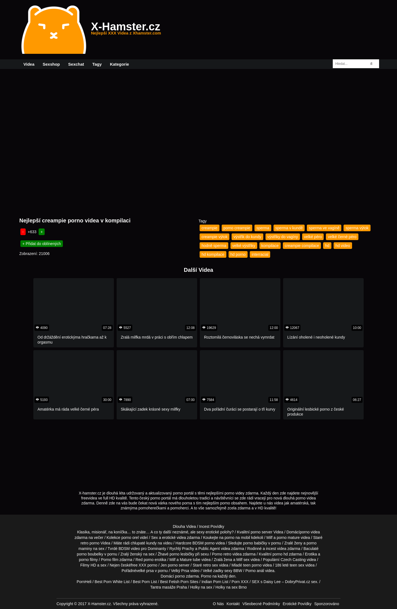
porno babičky (255, 543)
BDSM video (129, 548)
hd (327, 245)
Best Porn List (145, 581)
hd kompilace (213, 254)
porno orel (130, 537)
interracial (260, 254)
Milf (239, 559)
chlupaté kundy (144, 543)
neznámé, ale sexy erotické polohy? (203, 532)
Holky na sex (201, 587)
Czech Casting (293, 559)
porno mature (288, 537)
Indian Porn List (215, 581)
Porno (206, 576)
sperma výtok (356, 228)
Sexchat (76, 64)
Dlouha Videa (184, 526)
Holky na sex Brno (231, 587)
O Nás (218, 604)
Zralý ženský (131, 554)
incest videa (276, 548)
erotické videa (174, 537)
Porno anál (254, 570)
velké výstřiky (243, 245)
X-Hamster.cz (126, 30)
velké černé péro (342, 237)
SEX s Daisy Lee (266, 581)
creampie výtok (214, 237)
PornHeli (84, 581)
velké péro (313, 237)
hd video (343, 245)
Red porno (145, 559)
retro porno (90, 543)
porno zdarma (187, 576)
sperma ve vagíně (324, 228)
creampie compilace (302, 245)
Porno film (109, 559)
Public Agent (209, 548)
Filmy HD (88, 565)
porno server (261, 532)
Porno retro (221, 554)
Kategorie (119, 64)
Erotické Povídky (297, 604)
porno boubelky (90, 554)
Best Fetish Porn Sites (179, 581)
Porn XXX (240, 581)
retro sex (210, 565)
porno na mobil (237, 537)
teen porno (252, 565)
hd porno (238, 254)
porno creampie (237, 228)
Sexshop (51, 64)
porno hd (280, 554)
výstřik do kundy (247, 237)
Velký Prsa (180, 570)
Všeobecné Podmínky (261, 604)
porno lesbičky (182, 554)
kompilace (270, 245)
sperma (262, 228)
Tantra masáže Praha (168, 587)
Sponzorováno (326, 604)
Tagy (97, 64)
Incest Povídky (211, 526)
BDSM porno (203, 543)
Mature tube (190, 559)
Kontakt (233, 604)
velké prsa (145, 570)
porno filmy (88, 559)
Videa (28, 64)
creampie (210, 228)
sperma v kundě (289, 228)
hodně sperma (214, 245)
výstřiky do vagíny (282, 237)
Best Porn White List (112, 581)
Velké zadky (213, 570)
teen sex (297, 565)
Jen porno (169, 565)
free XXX (138, 565)
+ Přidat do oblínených (41, 243)
